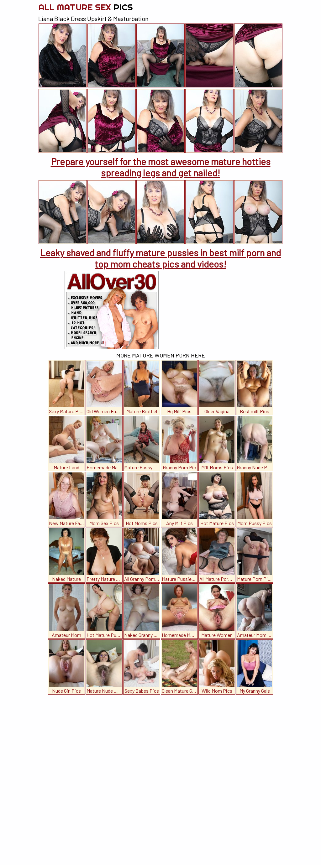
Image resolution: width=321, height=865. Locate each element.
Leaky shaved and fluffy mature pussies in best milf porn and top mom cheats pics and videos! (160, 258)
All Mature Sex (85, 7)
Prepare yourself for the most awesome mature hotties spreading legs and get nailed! (161, 167)
